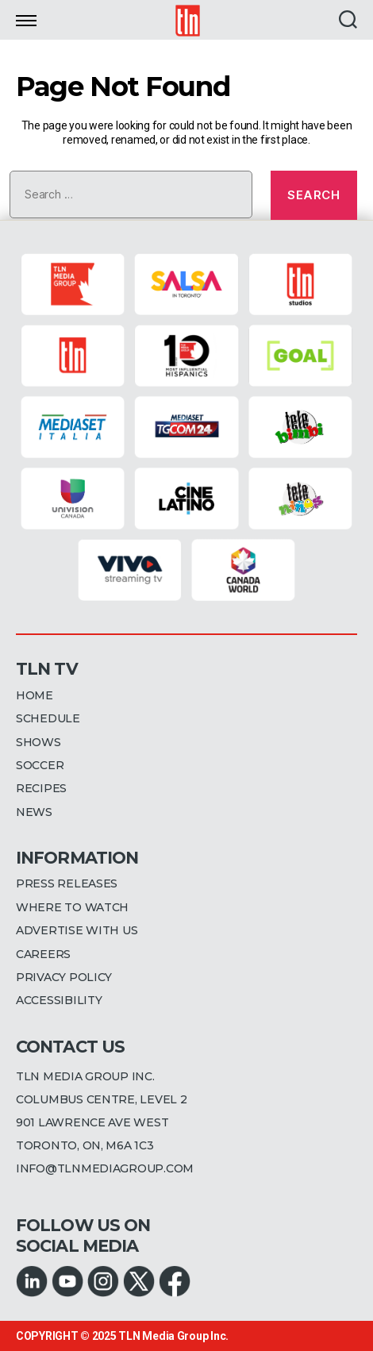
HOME (34, 695)
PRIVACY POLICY (64, 977)
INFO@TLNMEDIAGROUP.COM (105, 1168)
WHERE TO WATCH (72, 907)
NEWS (34, 812)
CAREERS (43, 954)
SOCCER (39, 765)
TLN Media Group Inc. (173, 1336)
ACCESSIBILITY (59, 1000)
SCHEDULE (48, 718)
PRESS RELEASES (66, 883)
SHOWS (38, 742)
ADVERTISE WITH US (76, 930)
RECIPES (41, 788)
